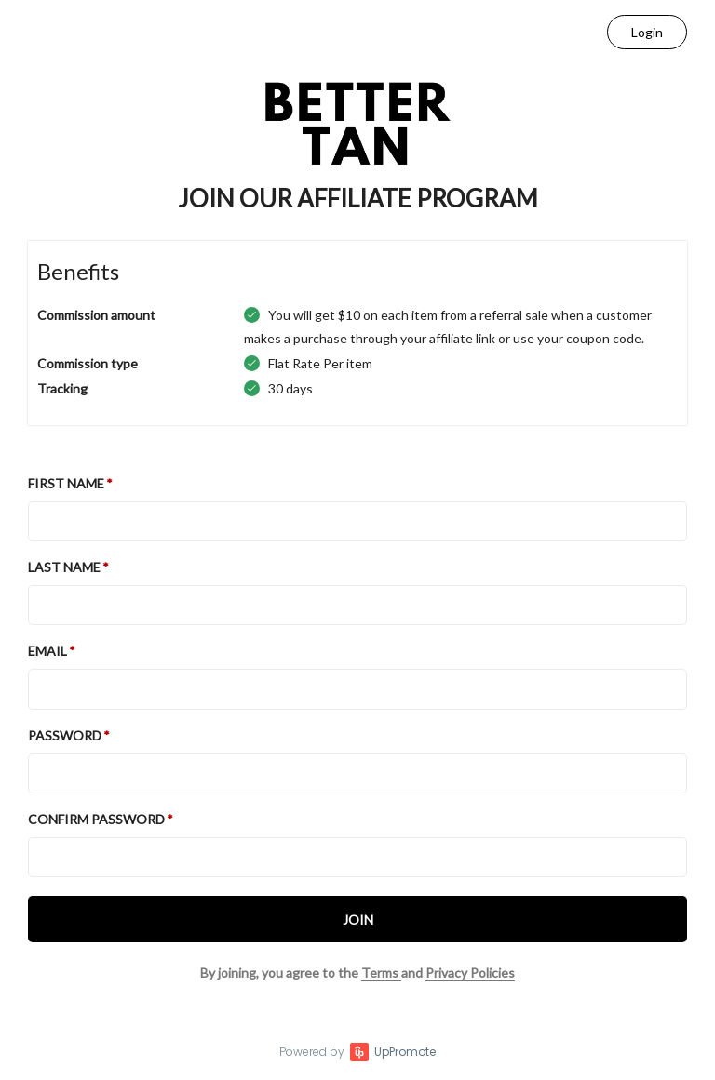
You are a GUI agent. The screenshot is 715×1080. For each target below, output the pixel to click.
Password (64, 735)
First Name (66, 483)
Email (47, 651)
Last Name (64, 567)
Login (647, 32)
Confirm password (96, 819)
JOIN (358, 919)
